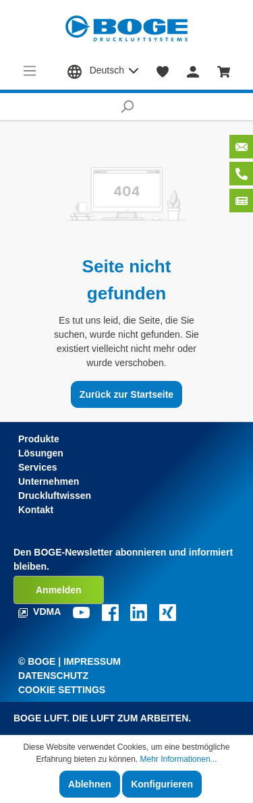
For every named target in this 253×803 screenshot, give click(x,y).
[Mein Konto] (193, 70)
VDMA (40, 611)
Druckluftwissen (54, 495)
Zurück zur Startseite (126, 394)
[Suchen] (126, 106)
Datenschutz (53, 675)
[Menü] (30, 70)
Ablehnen (89, 784)
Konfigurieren (162, 784)
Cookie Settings (61, 689)
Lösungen (40, 453)
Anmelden (59, 590)
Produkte (38, 439)
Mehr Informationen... (178, 759)
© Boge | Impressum (69, 661)
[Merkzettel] (163, 70)
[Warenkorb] (224, 70)
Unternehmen (48, 481)
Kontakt (35, 509)
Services (37, 467)
